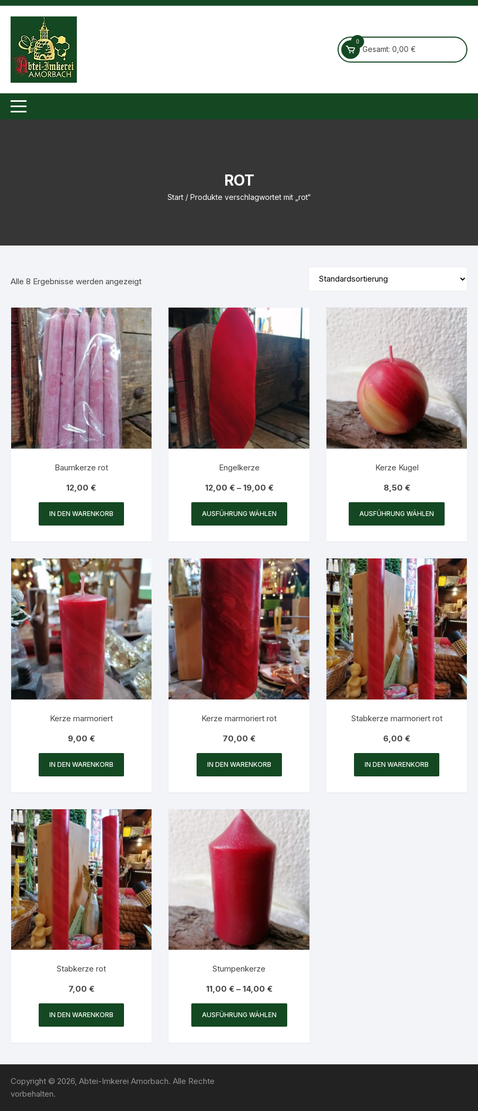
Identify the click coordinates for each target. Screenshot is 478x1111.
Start (175, 197)
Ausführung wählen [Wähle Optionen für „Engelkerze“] (239, 514)
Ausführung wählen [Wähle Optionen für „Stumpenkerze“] (239, 1015)
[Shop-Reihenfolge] (387, 279)
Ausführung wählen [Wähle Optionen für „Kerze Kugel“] (396, 514)
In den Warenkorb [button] (81, 514)
